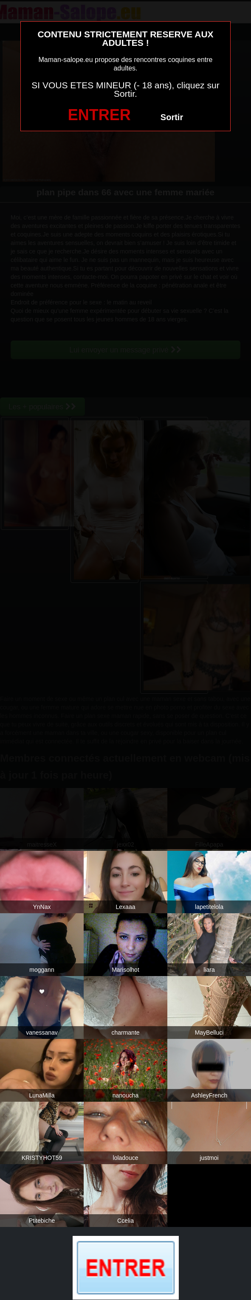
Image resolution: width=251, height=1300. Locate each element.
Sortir (172, 117)
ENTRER (99, 115)
